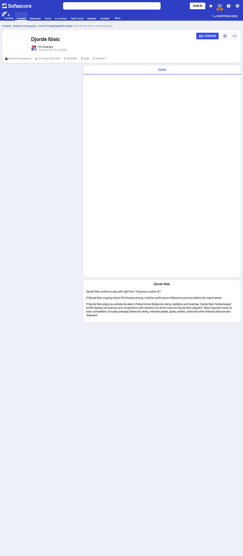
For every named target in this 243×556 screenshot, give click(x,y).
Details (162, 69)
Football (6, 26)
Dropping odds (224, 16)
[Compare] (207, 37)
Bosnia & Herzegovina (24, 26)
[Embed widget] (234, 36)
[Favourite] (225, 36)
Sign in (197, 5)
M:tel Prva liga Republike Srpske (55, 26)
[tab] (162, 69)
